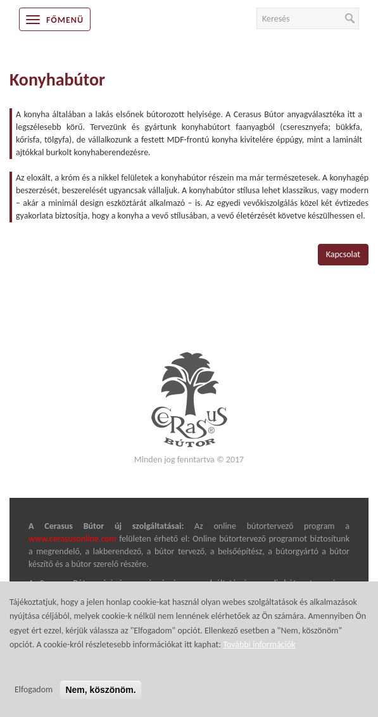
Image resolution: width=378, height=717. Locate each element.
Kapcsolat (343, 254)
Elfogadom (34, 699)
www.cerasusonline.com (72, 538)
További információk (259, 654)
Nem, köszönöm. (100, 700)
